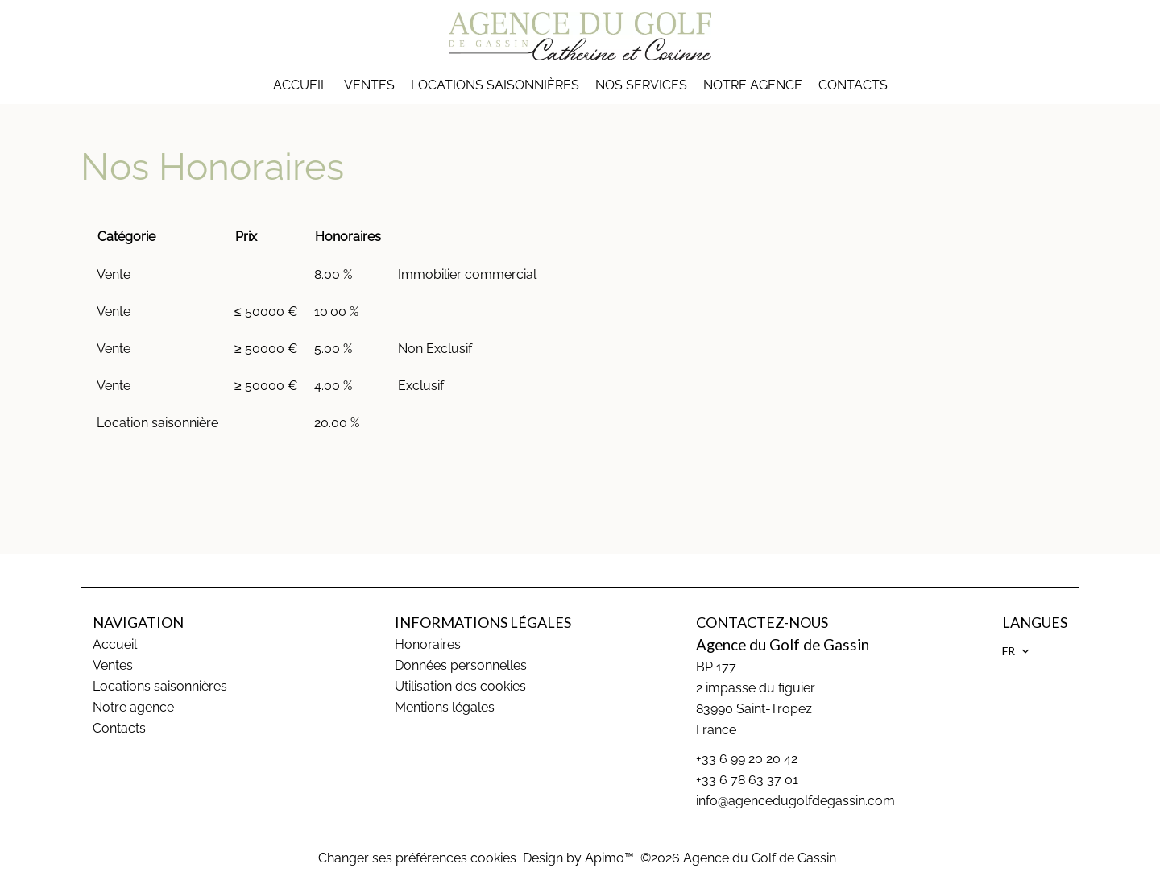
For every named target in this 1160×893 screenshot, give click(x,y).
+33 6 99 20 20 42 (747, 758)
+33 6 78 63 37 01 (747, 779)
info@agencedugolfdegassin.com (795, 800)
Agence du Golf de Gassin (782, 645)
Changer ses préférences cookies (417, 858)
